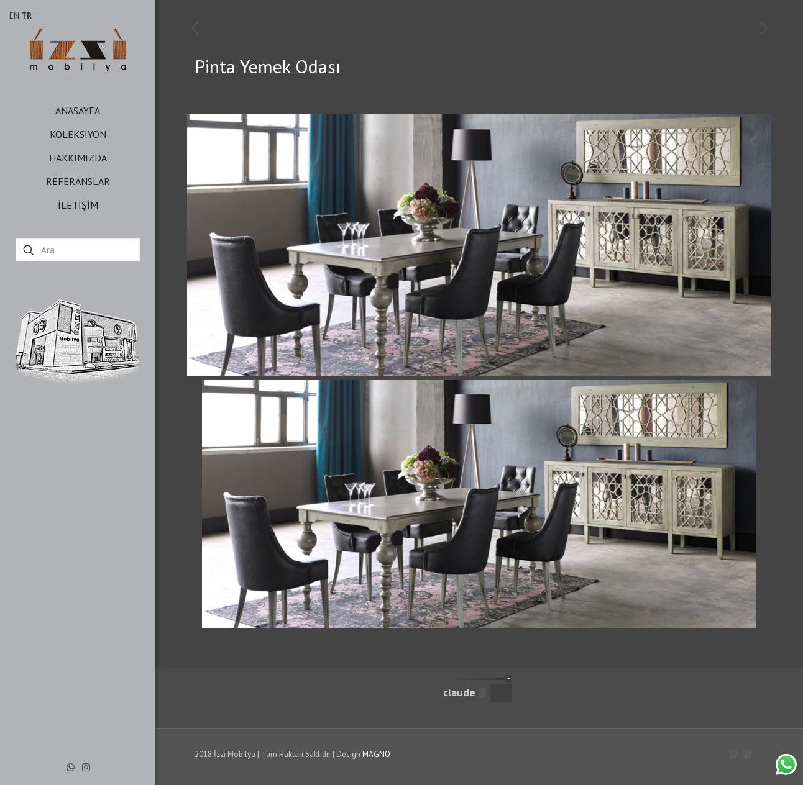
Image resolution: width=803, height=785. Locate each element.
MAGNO (376, 754)
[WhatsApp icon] (70, 767)
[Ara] (78, 249)
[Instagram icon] (86, 767)
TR (26, 16)
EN (14, 16)
